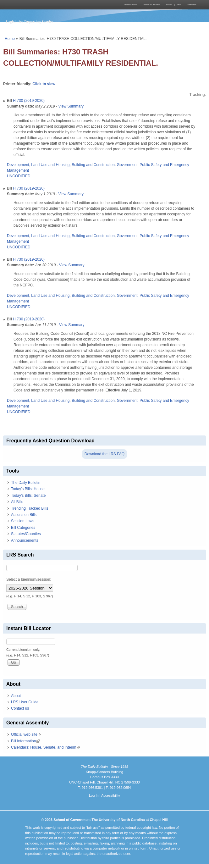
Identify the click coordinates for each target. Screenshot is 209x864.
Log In (94, 795)
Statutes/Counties (26, 534)
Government (127, 165)
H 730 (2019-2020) (29, 100)
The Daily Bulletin (25, 482)
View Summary (70, 106)
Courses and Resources (152, 5)
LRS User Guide (24, 702)
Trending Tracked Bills (29, 508)
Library (169, 5)
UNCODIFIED (18, 176)
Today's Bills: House (28, 489)
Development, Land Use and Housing (38, 165)
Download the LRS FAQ (104, 454)
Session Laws (22, 521)
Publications (191, 5)
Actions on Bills (23, 514)
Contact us (20, 708)
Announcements (24, 540)
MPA (179, 5)
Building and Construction (93, 165)
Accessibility (110, 795)
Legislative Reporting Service (29, 21)
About (16, 696)
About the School (130, 5)
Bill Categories (23, 527)
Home (10, 38)
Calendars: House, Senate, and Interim (45, 747)
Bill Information (25, 741)
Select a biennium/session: (28, 579)
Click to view (43, 84)
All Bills (17, 502)
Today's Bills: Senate (28, 495)
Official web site (26, 734)
